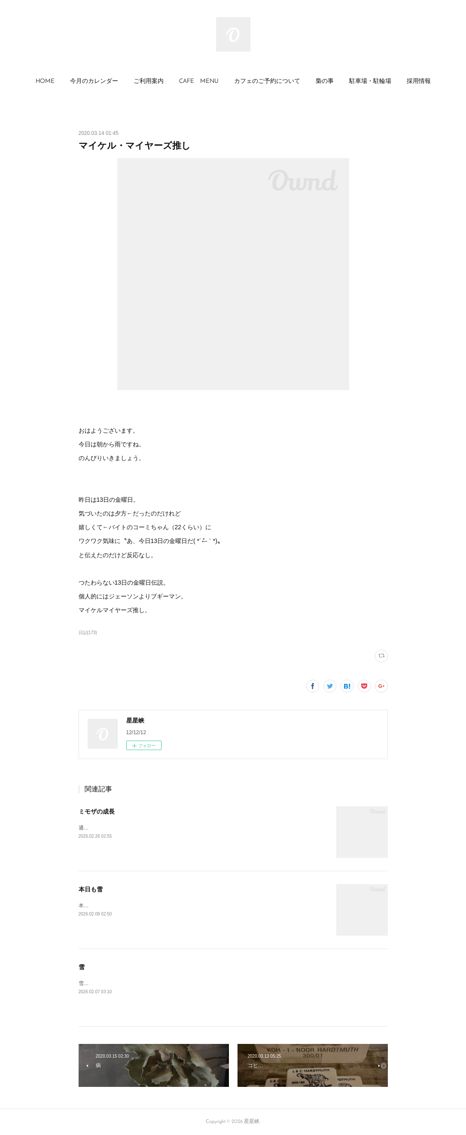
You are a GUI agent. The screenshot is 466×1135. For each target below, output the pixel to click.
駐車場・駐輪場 (370, 81)
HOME (45, 81)
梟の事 (325, 81)
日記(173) (88, 632)
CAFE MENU (199, 81)
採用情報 (419, 81)
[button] (45, 82)
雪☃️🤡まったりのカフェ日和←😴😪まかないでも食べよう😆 (151, 983)
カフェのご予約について (267, 81)
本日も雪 (91, 889)
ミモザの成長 (97, 811)
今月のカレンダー (94, 81)
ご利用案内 (149, 81)
